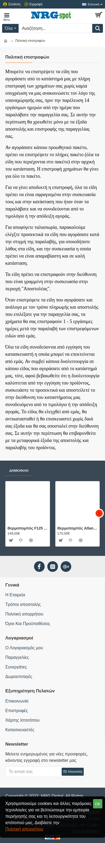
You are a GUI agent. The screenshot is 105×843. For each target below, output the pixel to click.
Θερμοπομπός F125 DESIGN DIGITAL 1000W (27, 528)
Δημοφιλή (18, 471)
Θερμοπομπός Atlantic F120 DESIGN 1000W (77, 528)
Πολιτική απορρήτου (24, 829)
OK (97, 804)
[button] (99, 513)
